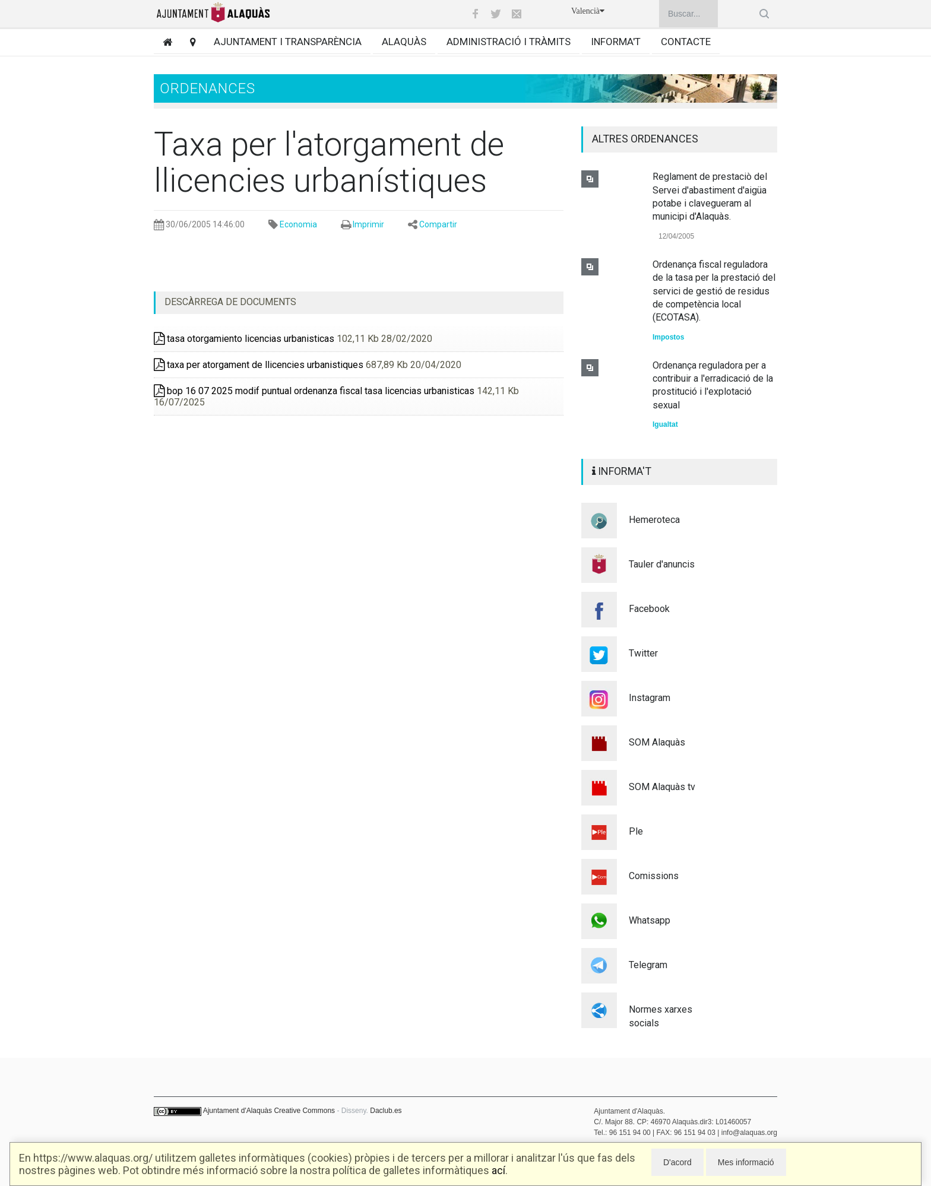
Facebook (649, 608)
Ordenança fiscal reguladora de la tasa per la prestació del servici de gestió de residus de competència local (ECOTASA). (714, 291)
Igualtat (665, 424)
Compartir (438, 224)
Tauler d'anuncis (662, 564)
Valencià (587, 11)
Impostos (668, 337)
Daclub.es (385, 1110)
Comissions (654, 875)
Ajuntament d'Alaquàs (237, 1110)
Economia (298, 224)
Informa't (616, 41)
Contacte (686, 41)
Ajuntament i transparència (288, 41)
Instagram (649, 697)
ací (498, 1170)
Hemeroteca (654, 519)
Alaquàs (404, 41)
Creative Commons (304, 1110)
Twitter (643, 653)
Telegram (648, 965)
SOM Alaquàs (657, 742)
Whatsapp (649, 920)
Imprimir (368, 224)
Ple (636, 831)
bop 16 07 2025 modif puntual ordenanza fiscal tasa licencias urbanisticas (314, 391)
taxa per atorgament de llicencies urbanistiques (258, 364)
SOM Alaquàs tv (662, 786)
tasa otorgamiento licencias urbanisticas (244, 338)
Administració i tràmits (508, 41)
